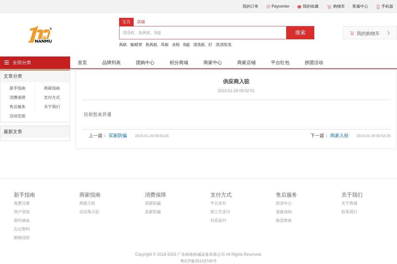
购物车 (335, 7)
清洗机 (199, 44)
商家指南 (52, 88)
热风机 (151, 44)
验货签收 (284, 220)
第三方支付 (220, 211)
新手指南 (17, 88)
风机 (123, 44)
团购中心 (145, 62)
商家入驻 (339, 135)
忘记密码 (22, 229)
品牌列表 (111, 62)
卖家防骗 (153, 211)
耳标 (165, 44)
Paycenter (277, 7)
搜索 (300, 32)
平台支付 (218, 203)
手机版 (387, 6)
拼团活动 (314, 62)
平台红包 (280, 62)
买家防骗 (118, 135)
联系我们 (349, 211)
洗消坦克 (224, 44)
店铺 (141, 21)
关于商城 (349, 203)
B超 (186, 44)
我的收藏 (308, 7)
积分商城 (179, 62)
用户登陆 (22, 211)
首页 (82, 62)
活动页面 (17, 116)
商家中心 (212, 62)
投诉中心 (284, 203)
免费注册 (22, 203)
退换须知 (284, 211)
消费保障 (17, 97)
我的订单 (250, 6)
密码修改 (22, 220)
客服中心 (360, 6)
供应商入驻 (89, 211)
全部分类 (22, 62)
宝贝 (126, 21)
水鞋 (176, 44)
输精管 (136, 44)
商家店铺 (246, 62)
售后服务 (17, 106)
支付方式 (52, 97)
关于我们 (52, 106)
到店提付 (218, 220)
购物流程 (22, 237)
